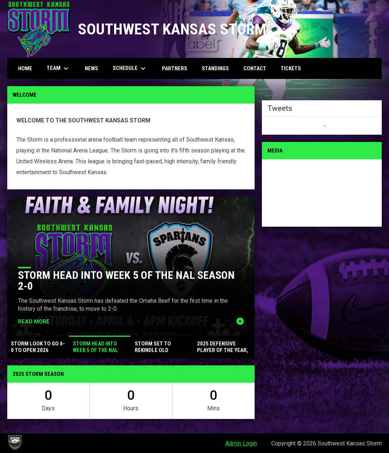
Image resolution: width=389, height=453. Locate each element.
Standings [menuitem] (215, 68)
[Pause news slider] (240, 321)
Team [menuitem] (58, 68)
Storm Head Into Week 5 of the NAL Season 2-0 (126, 280)
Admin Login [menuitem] (241, 443)
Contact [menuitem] (254, 68)
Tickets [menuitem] (291, 68)
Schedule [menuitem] (130, 68)
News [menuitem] (91, 68)
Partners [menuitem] (174, 68)
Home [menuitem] (25, 68)
